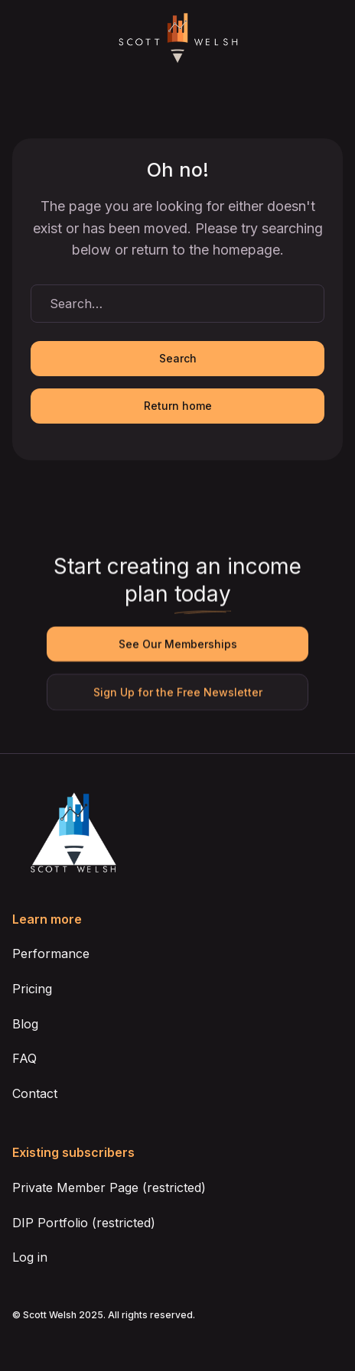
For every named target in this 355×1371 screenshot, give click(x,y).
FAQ (24, 1058)
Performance (51, 953)
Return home (178, 405)
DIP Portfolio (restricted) (83, 1222)
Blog (25, 1023)
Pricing (32, 988)
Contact (34, 1093)
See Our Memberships (177, 644)
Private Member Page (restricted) (109, 1187)
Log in (29, 1257)
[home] (177, 38)
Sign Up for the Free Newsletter (177, 692)
